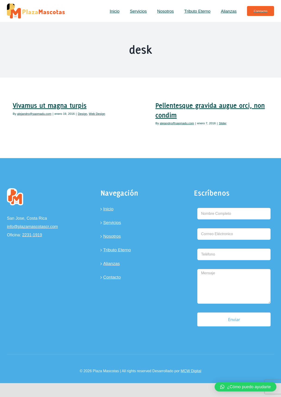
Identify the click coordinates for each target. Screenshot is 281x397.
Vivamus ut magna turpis (49, 105)
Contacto (112, 277)
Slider (222, 123)
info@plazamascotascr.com (32, 226)
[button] (245, 386)
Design (82, 114)
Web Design (97, 114)
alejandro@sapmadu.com (34, 114)
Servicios (112, 222)
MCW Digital (191, 371)
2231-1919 (32, 235)
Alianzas (111, 263)
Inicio (108, 208)
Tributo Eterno (117, 249)
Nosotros (112, 236)
